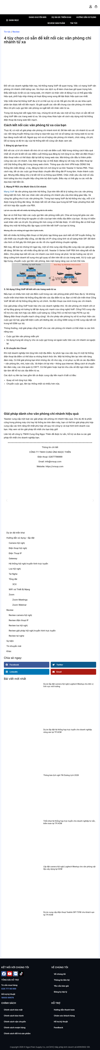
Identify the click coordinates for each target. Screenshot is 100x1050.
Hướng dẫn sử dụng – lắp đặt (20, 538)
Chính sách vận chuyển (15, 1021)
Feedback (58, 1027)
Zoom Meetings (20, 599)
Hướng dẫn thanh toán (64, 1010)
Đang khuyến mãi (37, 17)
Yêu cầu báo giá (61, 986)
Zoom (11, 594)
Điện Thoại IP (15, 553)
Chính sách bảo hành (14, 1015)
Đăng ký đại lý (60, 992)
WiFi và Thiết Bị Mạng (19, 589)
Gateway (13, 558)
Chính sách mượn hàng (14, 1027)
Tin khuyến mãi (13, 646)
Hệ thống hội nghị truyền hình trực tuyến (28, 563)
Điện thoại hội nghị (18, 548)
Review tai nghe (16, 635)
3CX (14, 584)
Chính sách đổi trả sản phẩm (17, 1033)
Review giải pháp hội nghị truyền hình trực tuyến (32, 630)
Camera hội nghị (17, 543)
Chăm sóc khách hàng (64, 1015)
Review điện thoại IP (18, 620)
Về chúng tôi (60, 974)
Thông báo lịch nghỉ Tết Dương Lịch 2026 (61, 775)
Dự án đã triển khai (61, 17)
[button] (6, 500)
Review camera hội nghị (20, 615)
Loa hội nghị (15, 568)
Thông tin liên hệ (62, 980)
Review (15, 31)
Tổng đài (13, 579)
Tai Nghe (13, 574)
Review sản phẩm (56, 23)
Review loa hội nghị (18, 625)
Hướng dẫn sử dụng (86, 17)
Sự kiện (10, 641)
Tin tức (73, 23)
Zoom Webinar (19, 605)
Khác (8, 651)
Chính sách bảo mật (13, 1010)
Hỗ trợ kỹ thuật (61, 1021)
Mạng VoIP (9, 191)
